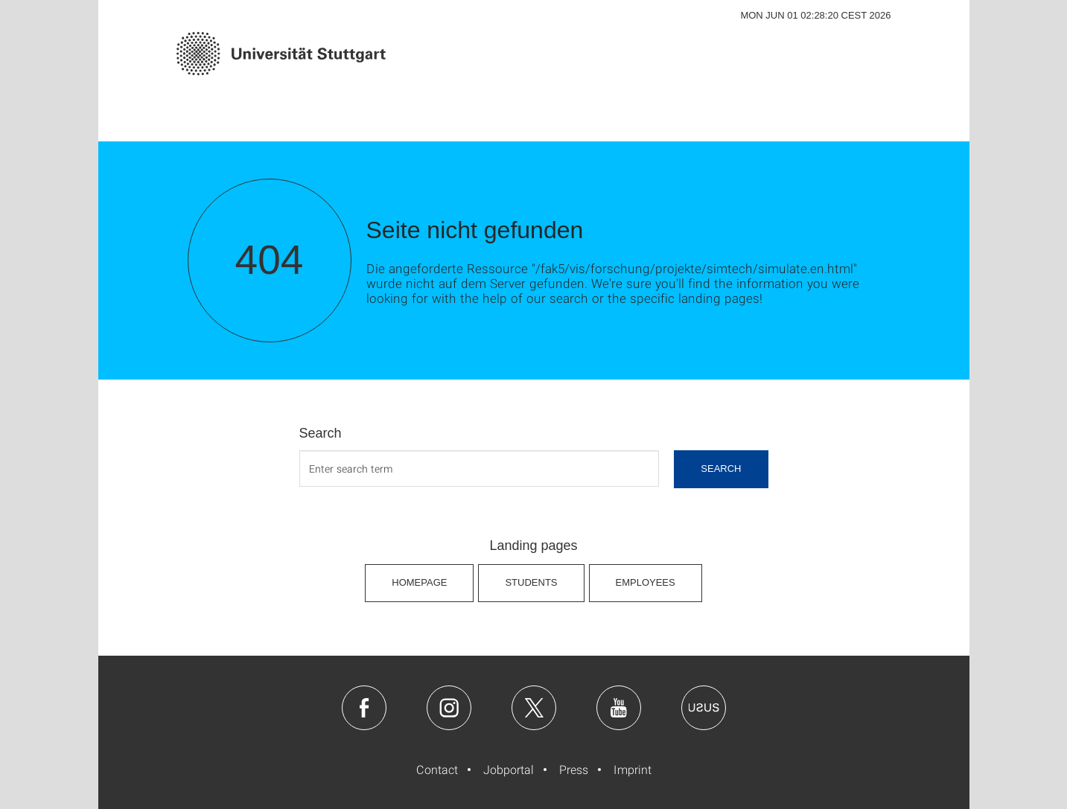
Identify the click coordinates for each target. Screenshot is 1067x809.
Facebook (364, 707)
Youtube (618, 707)
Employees (645, 582)
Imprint (633, 769)
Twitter (534, 707)
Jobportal (508, 769)
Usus (703, 707)
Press (573, 769)
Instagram (449, 707)
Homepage (419, 582)
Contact (437, 769)
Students (531, 582)
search (721, 468)
